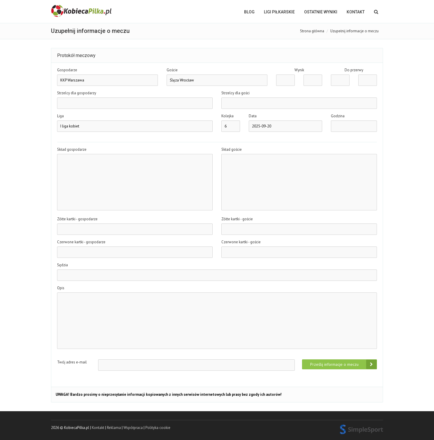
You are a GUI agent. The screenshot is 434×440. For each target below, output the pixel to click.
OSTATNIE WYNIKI (320, 12)
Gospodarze (67, 70)
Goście (172, 70)
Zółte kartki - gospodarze (77, 219)
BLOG (249, 12)
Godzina (338, 115)
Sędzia (62, 264)
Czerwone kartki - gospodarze (81, 241)
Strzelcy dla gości (235, 93)
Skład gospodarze (72, 149)
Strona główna (312, 31)
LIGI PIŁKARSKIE (279, 12)
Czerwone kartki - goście (241, 241)
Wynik (299, 70)
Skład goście (231, 149)
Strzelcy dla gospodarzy (76, 93)
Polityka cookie (157, 427)
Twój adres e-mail (72, 362)
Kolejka (227, 115)
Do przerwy (354, 70)
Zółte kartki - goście (237, 219)
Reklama (114, 427)
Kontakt (356, 12)
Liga (60, 115)
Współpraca (133, 427)
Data (253, 115)
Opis (60, 287)
